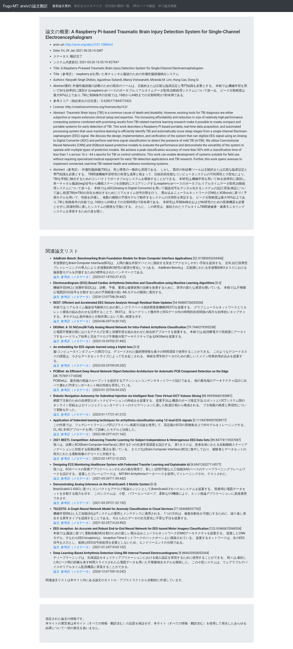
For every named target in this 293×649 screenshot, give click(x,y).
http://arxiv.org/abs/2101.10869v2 (89, 44)
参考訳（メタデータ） (76, 277)
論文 (56, 277)
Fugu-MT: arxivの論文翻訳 (25, 6)
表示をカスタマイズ (88, 6)
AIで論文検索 (167, 6)
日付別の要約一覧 (117, 6)
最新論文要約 (61, 6)
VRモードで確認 (144, 6)
